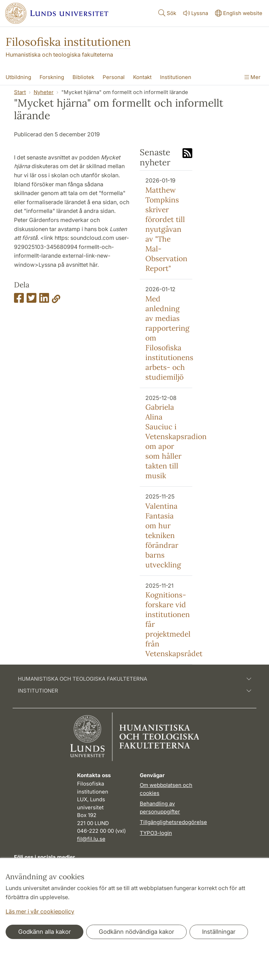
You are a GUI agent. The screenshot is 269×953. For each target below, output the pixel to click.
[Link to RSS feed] (187, 154)
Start (20, 92)
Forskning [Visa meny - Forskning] (52, 77)
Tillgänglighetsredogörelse (173, 822)
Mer (252, 77)
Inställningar (218, 931)
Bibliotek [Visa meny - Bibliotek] (83, 77)
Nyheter (44, 92)
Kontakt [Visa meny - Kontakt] (142, 77)
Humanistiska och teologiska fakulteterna (59, 54)
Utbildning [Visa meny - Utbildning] (18, 77)
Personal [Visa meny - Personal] (114, 77)
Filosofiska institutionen (68, 42)
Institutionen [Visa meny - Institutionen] (175, 77)
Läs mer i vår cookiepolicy (40, 911)
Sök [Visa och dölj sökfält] (166, 13)
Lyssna (195, 13)
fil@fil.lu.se (91, 839)
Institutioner (134, 691)
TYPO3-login (156, 833)
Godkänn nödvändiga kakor (136, 931)
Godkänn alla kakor (44, 931)
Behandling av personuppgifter (160, 807)
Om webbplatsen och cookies (166, 789)
